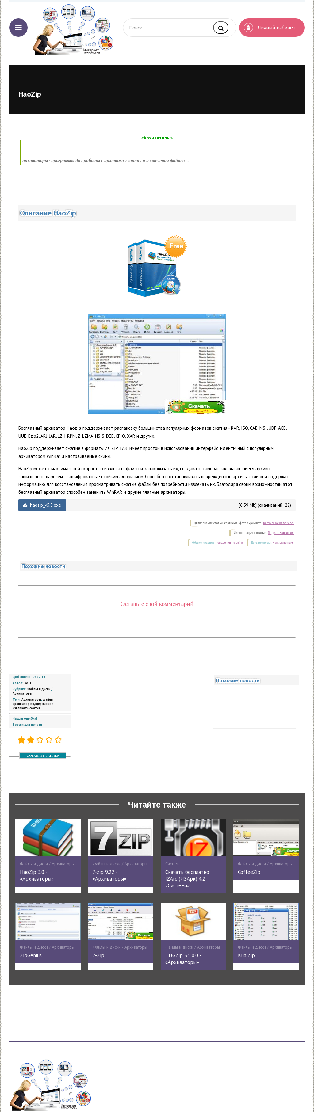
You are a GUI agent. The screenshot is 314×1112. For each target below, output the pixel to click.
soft (28, 683)
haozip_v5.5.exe (42, 505)
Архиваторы (22, 693)
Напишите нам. (283, 543)
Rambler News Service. (278, 523)
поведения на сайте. (229, 543)
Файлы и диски (38, 689)
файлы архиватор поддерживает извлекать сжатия (33, 703)
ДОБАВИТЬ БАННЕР (43, 755)
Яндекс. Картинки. (281, 533)
